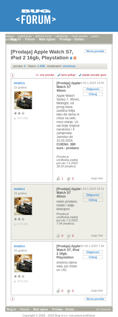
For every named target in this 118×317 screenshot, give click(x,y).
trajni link (97, 178)
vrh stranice (103, 309)
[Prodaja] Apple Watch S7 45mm (68, 86)
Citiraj (93, 94)
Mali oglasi (40, 309)
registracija (24, 36)
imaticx (20, 83)
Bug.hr (11, 309)
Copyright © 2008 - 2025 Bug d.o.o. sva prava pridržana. (59, 315)
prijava (9, 36)
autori (95, 36)
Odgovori (92, 89)
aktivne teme (43, 36)
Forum (24, 309)
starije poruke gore (94, 74)
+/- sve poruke (45, 74)
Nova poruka (95, 51)
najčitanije (61, 36)
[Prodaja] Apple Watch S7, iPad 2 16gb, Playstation (68, 251)
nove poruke (80, 36)
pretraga (10, 39)
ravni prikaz (68, 74)
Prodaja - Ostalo (63, 309)
